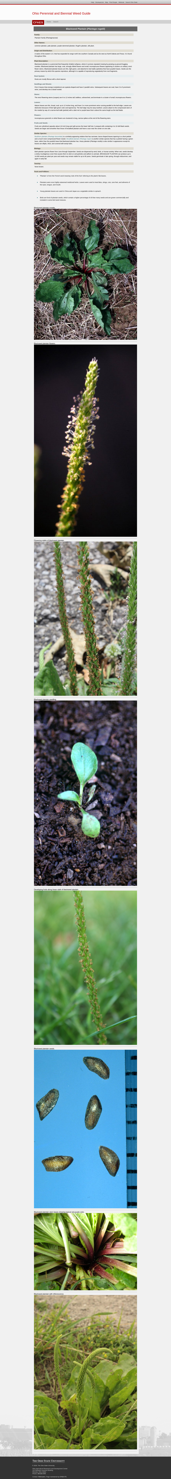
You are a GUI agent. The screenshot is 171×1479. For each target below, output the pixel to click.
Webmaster (41, 1477)
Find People (113, 2)
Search (55, 22)
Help (92, 2)
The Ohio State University (38, 2)
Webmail (121, 2)
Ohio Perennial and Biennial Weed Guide (61, 13)
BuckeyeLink (99, 2)
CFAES (38, 22)
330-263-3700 (41, 1473)
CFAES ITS (63, 1477)
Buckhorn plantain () (49, 136)
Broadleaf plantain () (79, 139)
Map (106, 2)
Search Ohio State (131, 2)
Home (49, 22)
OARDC (120, 13)
